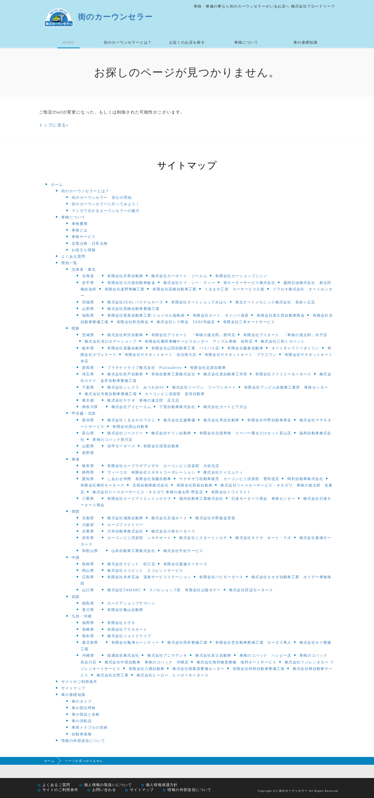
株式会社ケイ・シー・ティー (189, 283)
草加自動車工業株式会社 (173, 374)
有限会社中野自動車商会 (269, 420)
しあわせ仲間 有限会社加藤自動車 (139, 479)
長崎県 (88, 629)
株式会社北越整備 (179, 420)
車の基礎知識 (305, 42)
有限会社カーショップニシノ (241, 276)
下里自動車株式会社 (177, 407)
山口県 (88, 590)
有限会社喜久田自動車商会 (281, 315)
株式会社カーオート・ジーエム (179, 276)
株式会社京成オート (169, 518)
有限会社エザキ (121, 623)
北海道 (88, 276)
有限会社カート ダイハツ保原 (221, 315)
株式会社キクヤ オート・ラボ (263, 538)
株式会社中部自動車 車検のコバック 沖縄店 (147, 662)
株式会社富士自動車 (213, 655)
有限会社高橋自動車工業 (174, 289)
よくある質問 (73, 256)
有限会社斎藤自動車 (125, 348)
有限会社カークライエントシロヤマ (139, 499)
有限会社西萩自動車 (195, 485)
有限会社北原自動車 (208, 368)
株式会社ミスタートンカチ (203, 538)
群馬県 (88, 368)
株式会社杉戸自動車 (125, 374)
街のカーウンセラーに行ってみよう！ (106, 204)
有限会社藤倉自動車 (245, 348)
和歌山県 (90, 551)
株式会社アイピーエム (131, 407)
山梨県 (88, 446)
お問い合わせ (104, 790)
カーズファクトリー (125, 525)
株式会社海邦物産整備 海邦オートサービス (237, 662)
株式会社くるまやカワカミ (131, 420)
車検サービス (84, 237)
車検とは (80, 230)
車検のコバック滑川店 (112, 440)
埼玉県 (88, 374)
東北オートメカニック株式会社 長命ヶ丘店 (275, 302)
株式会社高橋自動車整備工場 (133, 309)
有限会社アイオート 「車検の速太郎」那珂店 (193, 335)
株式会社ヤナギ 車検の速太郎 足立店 (143, 400)
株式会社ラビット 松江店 (131, 564)
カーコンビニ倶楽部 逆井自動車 (175, 394)
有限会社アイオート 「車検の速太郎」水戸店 (285, 335)
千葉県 (88, 387)
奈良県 (88, 538)
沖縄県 (88, 655)
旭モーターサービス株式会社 (249, 283)
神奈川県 (90, 407)
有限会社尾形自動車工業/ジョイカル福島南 (146, 315)
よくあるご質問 (56, 785)
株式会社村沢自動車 (125, 335)
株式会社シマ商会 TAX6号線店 (186, 322)
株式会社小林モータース (173, 531)
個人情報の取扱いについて (108, 785)
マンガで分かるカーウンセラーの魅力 (106, 211)
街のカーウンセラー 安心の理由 (102, 198)
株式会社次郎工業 (113, 675)
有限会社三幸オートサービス (249, 322)
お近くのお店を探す (187, 42)
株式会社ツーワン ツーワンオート (204, 387)
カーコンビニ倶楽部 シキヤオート (139, 538)
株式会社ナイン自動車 (171, 433)
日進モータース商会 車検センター (263, 499)
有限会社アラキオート (127, 629)
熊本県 (88, 636)
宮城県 (88, 302)
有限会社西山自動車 (130, 427)
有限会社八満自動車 (147, 669)
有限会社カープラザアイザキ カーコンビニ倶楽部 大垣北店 (163, 466)
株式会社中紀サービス (183, 551)
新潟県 (88, 420)
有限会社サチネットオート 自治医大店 (161, 355)
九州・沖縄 (82, 616)
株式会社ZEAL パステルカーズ (135, 302)
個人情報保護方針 (162, 785)
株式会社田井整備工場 (187, 642)
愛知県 (88, 479)
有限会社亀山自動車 (125, 610)
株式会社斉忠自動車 (221, 420)
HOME (69, 42)
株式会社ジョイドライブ (129, 636)
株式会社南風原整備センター (198, 669)
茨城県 (88, 335)
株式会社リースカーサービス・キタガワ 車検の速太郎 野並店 (147, 492)
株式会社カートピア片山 (225, 407)
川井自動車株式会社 (125, 531)
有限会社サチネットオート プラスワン (241, 355)
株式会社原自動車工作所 (225, 374)
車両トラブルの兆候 (90, 727)
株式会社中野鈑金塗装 (215, 518)
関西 (76, 512)
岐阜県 (88, 466)
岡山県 (88, 571)
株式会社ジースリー (125, 433)
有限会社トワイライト (231, 492)
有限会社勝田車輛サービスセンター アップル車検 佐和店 (199, 341)
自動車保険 (82, 734)
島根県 (88, 564)
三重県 (88, 499)
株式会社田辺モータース (251, 590)
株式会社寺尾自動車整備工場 (111, 394)
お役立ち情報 (84, 250)
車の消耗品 (82, 721)
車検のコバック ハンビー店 (265, 655)
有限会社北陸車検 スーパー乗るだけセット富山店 (245, 433)
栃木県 (88, 348)
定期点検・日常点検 (90, 243)
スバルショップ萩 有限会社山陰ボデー (185, 590)
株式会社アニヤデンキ (167, 655)
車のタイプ (82, 701)
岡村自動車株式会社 (305, 479)
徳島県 (88, 603)
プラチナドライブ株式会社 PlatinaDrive (144, 368)
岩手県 (88, 283)
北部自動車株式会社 (150, 485)
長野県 (88, 453)
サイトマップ (73, 688)
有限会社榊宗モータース (102, 485)
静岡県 (88, 472)
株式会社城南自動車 (125, 518)
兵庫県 (88, 531)
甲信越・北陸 (84, 413)
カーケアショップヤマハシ (131, 603)
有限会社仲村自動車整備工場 (259, 669)
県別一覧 (69, 263)
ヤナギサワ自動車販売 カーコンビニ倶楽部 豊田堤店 (229, 479)
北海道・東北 (84, 269)
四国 (76, 597)
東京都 (88, 400)
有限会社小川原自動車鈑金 (131, 283)
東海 (76, 459)
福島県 (88, 315)
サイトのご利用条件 (79, 682)
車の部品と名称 (86, 714)
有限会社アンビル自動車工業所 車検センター (286, 387)
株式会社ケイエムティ (223, 472)
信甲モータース (121, 446)
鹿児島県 (90, 642)
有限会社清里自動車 (161, 446)
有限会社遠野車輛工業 (125, 289)
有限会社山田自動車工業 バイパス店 (185, 348)
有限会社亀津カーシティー (135, 642)
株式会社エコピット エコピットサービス (145, 571)
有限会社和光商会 (133, 322)
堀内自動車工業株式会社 (201, 499)
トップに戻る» (54, 125)
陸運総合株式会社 (123, 655)
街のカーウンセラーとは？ (128, 42)
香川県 (88, 610)
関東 (76, 328)
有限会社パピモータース (221, 577)
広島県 (88, 577)
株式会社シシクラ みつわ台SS (135, 387)
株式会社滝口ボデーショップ (111, 341)
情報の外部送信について (83, 741)
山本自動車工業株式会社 (133, 551)
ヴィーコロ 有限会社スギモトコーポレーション (151, 472)
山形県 (88, 309)
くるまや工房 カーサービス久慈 (235, 289)
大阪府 (88, 525)
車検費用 (80, 224)
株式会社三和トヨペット (283, 341)
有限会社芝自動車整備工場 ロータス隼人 (253, 642)
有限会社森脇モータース (185, 564)
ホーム (57, 185)
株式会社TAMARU (124, 590)
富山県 (88, 433)
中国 (76, 558)
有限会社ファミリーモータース (283, 374)
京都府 (88, 518)
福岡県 (88, 623)
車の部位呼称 (84, 708)
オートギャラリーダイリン (295, 348)
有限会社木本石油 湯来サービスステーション (149, 577)
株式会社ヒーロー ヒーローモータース (173, 675)
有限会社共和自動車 (125, 276)
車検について (246, 42)
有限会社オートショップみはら (199, 302)
